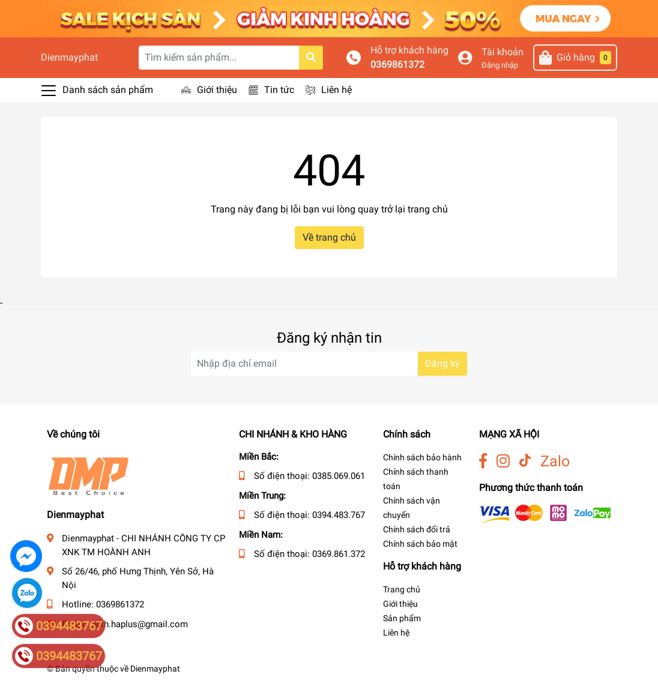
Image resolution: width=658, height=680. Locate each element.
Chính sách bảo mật (420, 544)
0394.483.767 (338, 515)
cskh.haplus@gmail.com (138, 624)
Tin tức (279, 89)
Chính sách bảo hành (422, 457)
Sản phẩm (402, 618)
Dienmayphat (69, 57)
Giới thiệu (217, 89)
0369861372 (397, 64)
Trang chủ (401, 589)
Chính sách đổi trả (416, 529)
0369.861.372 (338, 554)
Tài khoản (502, 52)
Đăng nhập (499, 65)
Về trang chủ (329, 237)
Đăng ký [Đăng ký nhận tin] (442, 363)
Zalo (555, 461)
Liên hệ (336, 89)
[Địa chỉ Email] (329, 364)
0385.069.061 (338, 476)
